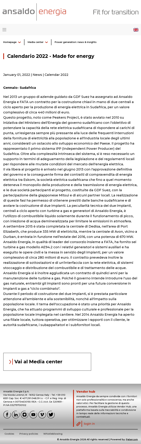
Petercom (132, 439)
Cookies (9, 433)
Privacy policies (28, 433)
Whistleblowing (52, 433)
